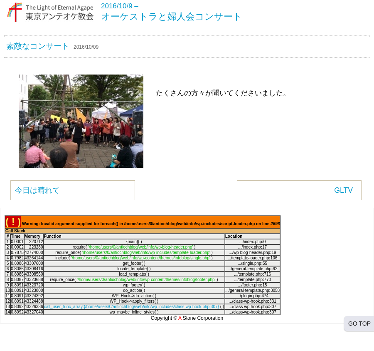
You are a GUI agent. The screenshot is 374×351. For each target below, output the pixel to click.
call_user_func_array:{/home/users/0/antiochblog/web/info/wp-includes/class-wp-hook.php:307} (131, 306)
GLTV (343, 190)
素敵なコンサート (37, 46)
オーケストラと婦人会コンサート (171, 16)
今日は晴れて (37, 190)
